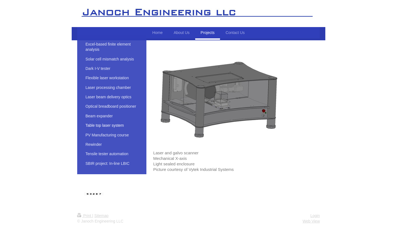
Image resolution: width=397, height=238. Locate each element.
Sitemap (101, 215)
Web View (311, 221)
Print (84, 215)
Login (315, 215)
